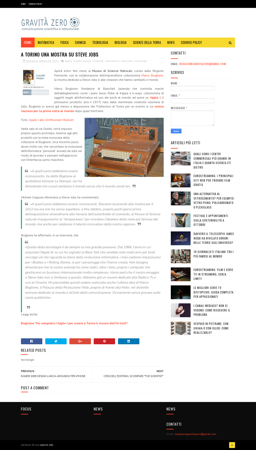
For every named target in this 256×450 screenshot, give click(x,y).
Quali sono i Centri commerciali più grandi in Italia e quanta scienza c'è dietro (212, 160)
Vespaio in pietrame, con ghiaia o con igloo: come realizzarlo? (211, 328)
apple (68, 61)
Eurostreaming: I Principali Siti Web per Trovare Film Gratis (213, 180)
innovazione (112, 61)
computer (98, 61)
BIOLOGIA (121, 42)
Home (23, 3)
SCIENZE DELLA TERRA (147, 42)
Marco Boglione (152, 75)
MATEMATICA (46, 42)
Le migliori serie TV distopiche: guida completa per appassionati (213, 292)
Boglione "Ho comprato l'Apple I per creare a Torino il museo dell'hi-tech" (74, 323)
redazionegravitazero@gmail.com (202, 64)
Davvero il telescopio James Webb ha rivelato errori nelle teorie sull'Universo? (214, 238)
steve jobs (127, 61)
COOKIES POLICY (35, 3)
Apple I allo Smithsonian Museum (51, 120)
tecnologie (140, 61)
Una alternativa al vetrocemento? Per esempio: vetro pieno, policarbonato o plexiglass (214, 200)
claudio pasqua (82, 61)
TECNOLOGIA (100, 42)
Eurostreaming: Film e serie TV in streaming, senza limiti (213, 274)
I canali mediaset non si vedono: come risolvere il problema (212, 310)
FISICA (64, 42)
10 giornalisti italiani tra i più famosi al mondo (214, 253)
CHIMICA (80, 42)
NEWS (171, 42)
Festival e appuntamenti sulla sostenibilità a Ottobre (211, 220)
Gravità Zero (46, 444)
